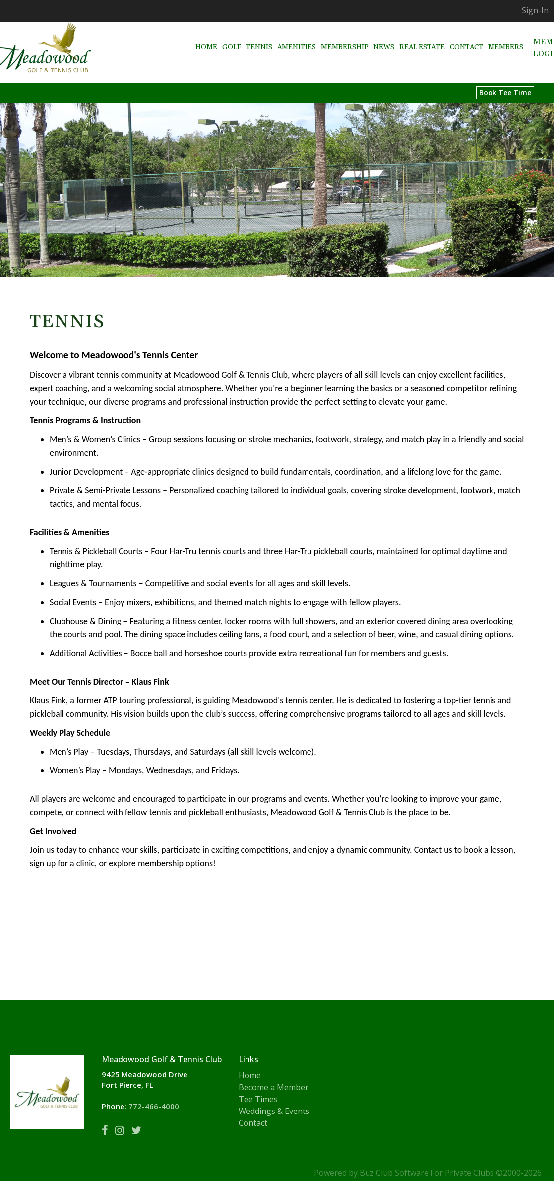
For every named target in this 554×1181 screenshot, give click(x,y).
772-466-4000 (153, 1106)
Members (505, 37)
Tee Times (258, 1099)
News (383, 37)
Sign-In (535, 10)
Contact (466, 37)
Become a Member (273, 1087)
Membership (345, 37)
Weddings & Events (274, 1111)
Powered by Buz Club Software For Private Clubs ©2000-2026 (428, 1172)
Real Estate (422, 37)
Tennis (259, 37)
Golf (231, 37)
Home (206, 37)
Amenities (296, 37)
